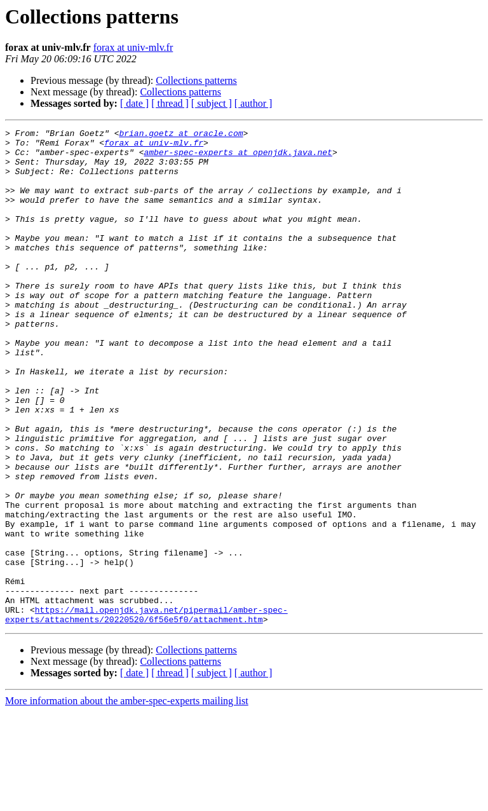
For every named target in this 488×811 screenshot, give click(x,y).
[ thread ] (170, 103)
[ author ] (253, 103)
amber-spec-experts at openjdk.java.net (238, 157)
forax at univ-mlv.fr (133, 47)
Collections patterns (196, 80)
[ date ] (134, 103)
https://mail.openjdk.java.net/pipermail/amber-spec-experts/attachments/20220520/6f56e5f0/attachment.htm (146, 712)
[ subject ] (211, 103)
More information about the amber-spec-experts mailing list (126, 799)
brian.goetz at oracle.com (181, 134)
